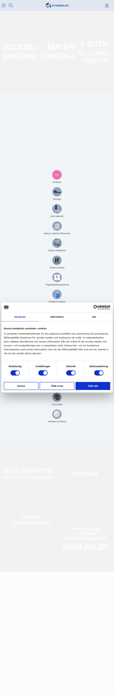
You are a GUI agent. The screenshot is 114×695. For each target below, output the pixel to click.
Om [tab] (94, 316)
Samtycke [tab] (20, 316)
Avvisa (21, 386)
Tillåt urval (57, 386)
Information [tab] (57, 316)
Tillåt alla (93, 386)
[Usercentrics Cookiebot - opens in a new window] (96, 307)
